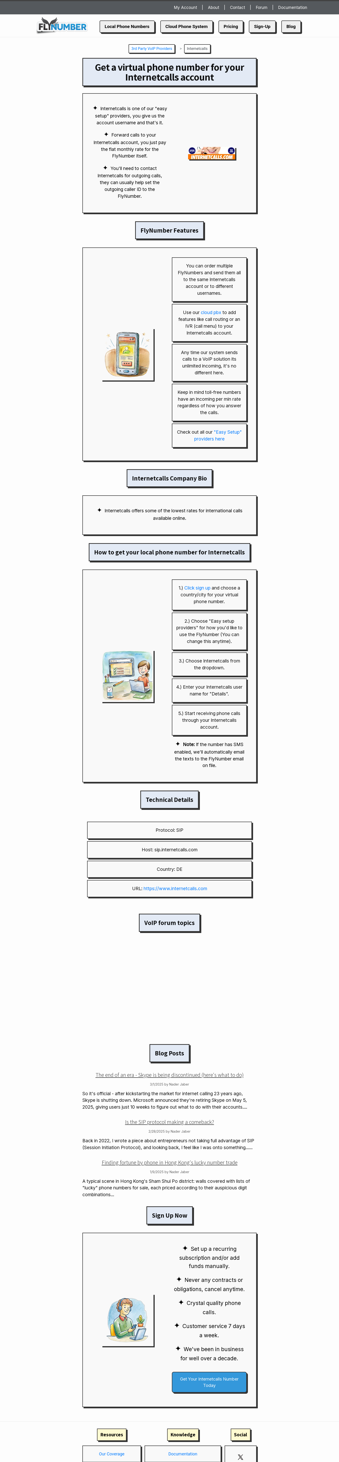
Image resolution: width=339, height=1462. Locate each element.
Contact (237, 7)
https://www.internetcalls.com (175, 888)
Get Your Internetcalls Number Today (209, 1382)
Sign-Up (262, 26)
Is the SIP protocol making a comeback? (169, 1122)
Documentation (292, 7)
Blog (291, 26)
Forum (261, 7)
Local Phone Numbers (127, 26)
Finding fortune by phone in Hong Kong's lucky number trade (170, 1162)
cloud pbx (211, 312)
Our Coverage (112, 1453)
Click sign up (197, 588)
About (213, 7)
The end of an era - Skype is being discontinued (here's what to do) (170, 1074)
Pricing (231, 26)
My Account (185, 7)
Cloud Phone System (186, 26)
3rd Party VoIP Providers (151, 48)
